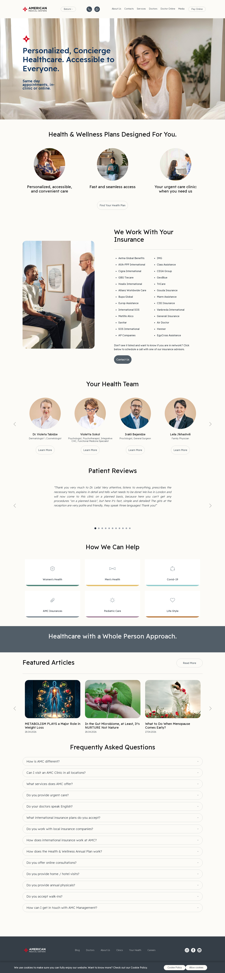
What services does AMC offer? (49, 784)
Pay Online (197, 9)
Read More (189, 663)
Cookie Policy (175, 967)
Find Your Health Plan (112, 205)
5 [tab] (109, 528)
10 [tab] (126, 528)
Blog (77, 950)
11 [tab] (130, 528)
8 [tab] (119, 528)
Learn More (45, 450)
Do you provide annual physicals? (50, 885)
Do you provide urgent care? (47, 795)
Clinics (119, 950)
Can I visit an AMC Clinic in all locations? (55, 773)
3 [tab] (102, 528)
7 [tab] (116, 528)
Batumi (67, 9)
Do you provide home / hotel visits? (52, 874)
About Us (116, 8)
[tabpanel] (113, 497)
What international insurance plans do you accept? (63, 818)
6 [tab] (112, 528)
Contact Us (122, 359)
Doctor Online (167, 8)
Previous (15, 424)
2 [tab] (99, 528)
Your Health (135, 950)
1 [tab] (95, 528)
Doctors (153, 8)
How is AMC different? (42, 761)
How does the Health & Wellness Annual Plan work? (64, 851)
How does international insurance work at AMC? (61, 840)
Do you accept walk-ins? (44, 896)
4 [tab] (105, 528)
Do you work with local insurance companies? (59, 829)
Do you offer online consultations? (51, 863)
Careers (151, 950)
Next (210, 424)
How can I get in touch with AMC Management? (61, 908)
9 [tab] (123, 528)
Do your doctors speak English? (49, 806)
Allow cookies (196, 967)
